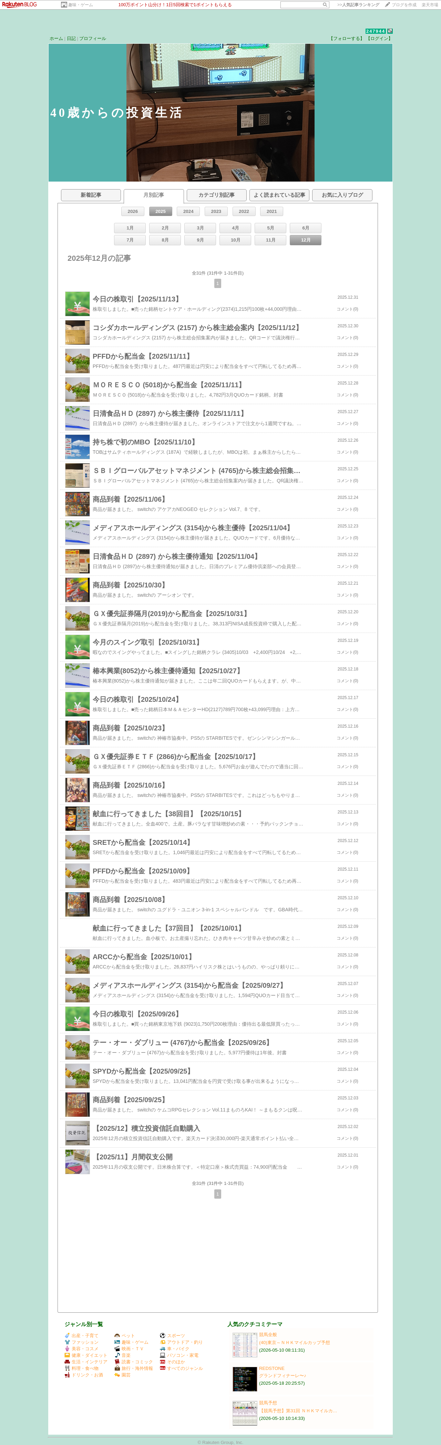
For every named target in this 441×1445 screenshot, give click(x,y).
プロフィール (92, 38)
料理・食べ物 (81, 1368)
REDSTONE (272, 1368)
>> (358, 4)
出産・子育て (81, 1335)
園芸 (122, 1374)
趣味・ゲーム (80, 4)
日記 (71, 38)
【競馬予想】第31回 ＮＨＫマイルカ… (298, 1410)
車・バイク (174, 1348)
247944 (375, 31)
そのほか (172, 1361)
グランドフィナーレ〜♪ (282, 1375)
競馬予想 (268, 1402)
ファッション (81, 1342)
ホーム (56, 38)
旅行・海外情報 (133, 1368)
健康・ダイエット (85, 1355)
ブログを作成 (404, 4)
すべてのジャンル (181, 1368)
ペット (124, 1335)
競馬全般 (268, 1334)
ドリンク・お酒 (83, 1374)
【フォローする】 (347, 38)
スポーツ (172, 1335)
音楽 (122, 1355)
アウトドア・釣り (181, 1342)
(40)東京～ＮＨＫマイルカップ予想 (294, 1342)
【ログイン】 (379, 38)
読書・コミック (133, 1361)
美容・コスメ (81, 1348)
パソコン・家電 (179, 1355)
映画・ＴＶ (129, 1348)
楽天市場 (430, 4)
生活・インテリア (85, 1361)
